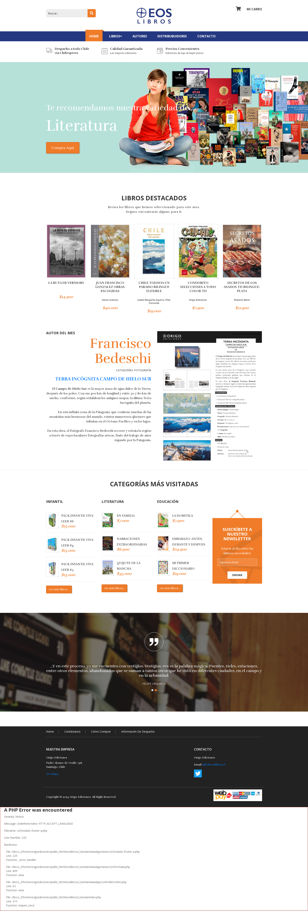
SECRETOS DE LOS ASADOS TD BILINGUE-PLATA (242, 291)
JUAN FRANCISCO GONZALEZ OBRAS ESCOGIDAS (110, 291)
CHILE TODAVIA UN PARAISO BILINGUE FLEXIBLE (154, 291)
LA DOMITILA (182, 520)
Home (94, 36)
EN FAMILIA (126, 520)
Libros (115, 36)
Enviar (237, 579)
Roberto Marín (242, 304)
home (50, 736)
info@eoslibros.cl (214, 769)
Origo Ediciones (198, 304)
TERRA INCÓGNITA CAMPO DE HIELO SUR (103, 383)
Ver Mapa (52, 778)
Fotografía (142, 375)
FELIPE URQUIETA (154, 688)
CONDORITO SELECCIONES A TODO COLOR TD (198, 291)
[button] (152, 694)
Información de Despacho (138, 736)
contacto (206, 36)
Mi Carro (249, 10)
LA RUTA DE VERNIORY (66, 287)
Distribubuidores (172, 36)
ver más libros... (59, 593)
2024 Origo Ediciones (77, 801)
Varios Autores (110, 304)
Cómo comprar (101, 736)
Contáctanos (72, 736)
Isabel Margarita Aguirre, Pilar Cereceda (154, 306)
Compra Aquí (68, 152)
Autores (140, 36)
